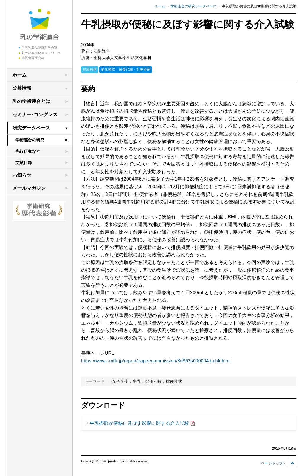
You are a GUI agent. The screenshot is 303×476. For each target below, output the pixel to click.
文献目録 (23, 162)
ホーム (19, 74)
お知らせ (21, 174)
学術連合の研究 (29, 139)
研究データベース (31, 127)
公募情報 (21, 87)
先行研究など (27, 151)
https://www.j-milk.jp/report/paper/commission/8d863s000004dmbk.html (156, 360)
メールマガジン (29, 188)
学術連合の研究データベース (193, 6)
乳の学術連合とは (31, 101)
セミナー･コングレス (34, 114)
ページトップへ (273, 463)
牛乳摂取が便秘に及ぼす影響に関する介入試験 (142, 423)
